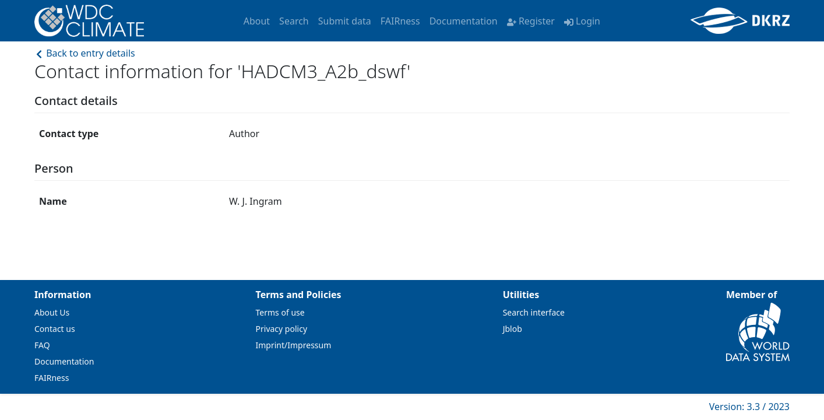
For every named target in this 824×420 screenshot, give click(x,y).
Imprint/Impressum (294, 345)
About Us (51, 312)
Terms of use (280, 312)
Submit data (344, 21)
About (257, 21)
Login (582, 21)
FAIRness (400, 21)
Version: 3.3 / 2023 (749, 406)
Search (294, 21)
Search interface (534, 312)
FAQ (42, 345)
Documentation (463, 21)
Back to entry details (84, 53)
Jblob (512, 328)
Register (531, 21)
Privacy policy (282, 328)
